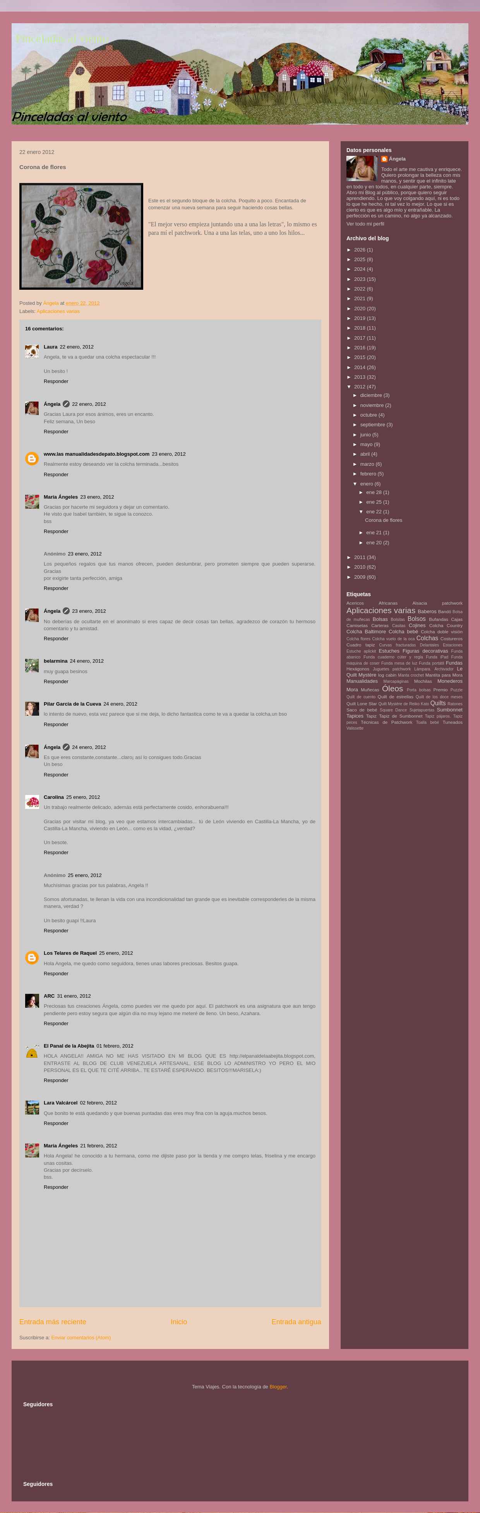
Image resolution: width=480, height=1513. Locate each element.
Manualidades (362, 681)
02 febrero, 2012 (98, 1103)
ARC (49, 996)
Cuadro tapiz (360, 644)
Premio (441, 689)
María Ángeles (61, 497)
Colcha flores (358, 639)
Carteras (380, 625)
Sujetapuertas (422, 710)
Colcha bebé (403, 631)
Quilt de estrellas (395, 696)
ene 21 (374, 532)
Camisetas (357, 625)
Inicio (179, 1322)
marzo (368, 464)
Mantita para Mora (444, 674)
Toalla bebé (427, 722)
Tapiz (371, 715)
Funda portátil (431, 663)
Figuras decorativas (425, 651)
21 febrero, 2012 (98, 1146)
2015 (360, 357)
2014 (360, 367)
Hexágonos (357, 668)
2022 (360, 289)
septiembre (373, 424)
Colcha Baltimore (366, 631)
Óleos (392, 688)
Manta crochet (411, 675)
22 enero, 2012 (76, 347)
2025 (360, 259)
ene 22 (374, 512)
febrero (369, 474)
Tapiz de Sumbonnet (400, 715)
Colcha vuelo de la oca (393, 639)
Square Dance (393, 710)
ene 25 (374, 502)
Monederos (450, 681)
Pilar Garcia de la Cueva (72, 704)
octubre (369, 415)
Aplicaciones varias (58, 311)
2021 (360, 298)
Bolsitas (398, 619)
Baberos (427, 611)
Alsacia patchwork (438, 602)
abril (365, 454)
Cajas (457, 619)
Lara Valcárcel (60, 1103)
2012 (360, 387)
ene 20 (374, 542)
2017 (360, 338)
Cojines (417, 625)
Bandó (444, 611)
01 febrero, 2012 (114, 1046)
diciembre (372, 395)
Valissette (354, 728)
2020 (360, 308)
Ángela (52, 404)
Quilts (438, 703)
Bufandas (438, 619)
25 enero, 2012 (83, 797)
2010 (360, 567)
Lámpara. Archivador (434, 669)
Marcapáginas (396, 681)
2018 (360, 328)
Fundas (454, 663)
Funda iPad (437, 657)
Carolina (54, 797)
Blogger (277, 1387)
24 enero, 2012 (86, 661)
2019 (360, 318)
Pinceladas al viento (61, 38)
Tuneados (452, 722)
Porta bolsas (419, 690)
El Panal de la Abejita (69, 1046)
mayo (367, 444)
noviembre (372, 405)
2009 (360, 577)
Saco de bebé (361, 709)
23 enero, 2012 (168, 454)
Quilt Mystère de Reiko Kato (403, 704)
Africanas (388, 602)
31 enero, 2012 (74, 996)
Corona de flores (383, 520)
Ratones (455, 704)
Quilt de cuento (360, 697)
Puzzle (457, 690)
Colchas (427, 638)
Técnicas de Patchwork (386, 722)
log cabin (387, 674)
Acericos (355, 602)
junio (366, 435)
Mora (352, 689)
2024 (360, 269)
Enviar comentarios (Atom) (81, 1337)
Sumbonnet (450, 710)
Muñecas (370, 689)
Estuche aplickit (361, 651)
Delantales (429, 645)
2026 (360, 250)
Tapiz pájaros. (438, 716)
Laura (50, 347)
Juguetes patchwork (392, 669)
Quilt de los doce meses (439, 697)
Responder (56, 381)
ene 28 (374, 492)
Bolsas (380, 619)
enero (367, 484)
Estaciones (453, 645)
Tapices (354, 716)
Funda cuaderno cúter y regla (393, 657)
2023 (360, 279)
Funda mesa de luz (399, 663)
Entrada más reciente (52, 1322)
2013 (360, 377)
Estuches (389, 651)
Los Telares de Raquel (70, 953)
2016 (360, 347)
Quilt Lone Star (361, 703)
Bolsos (417, 618)
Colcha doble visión (442, 631)
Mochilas (423, 681)
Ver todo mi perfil (365, 224)
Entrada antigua (296, 1322)
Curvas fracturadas (397, 645)
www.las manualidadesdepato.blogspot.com (96, 454)
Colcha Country (446, 625)
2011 (360, 557)
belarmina (55, 661)
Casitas (399, 626)
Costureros (452, 638)
